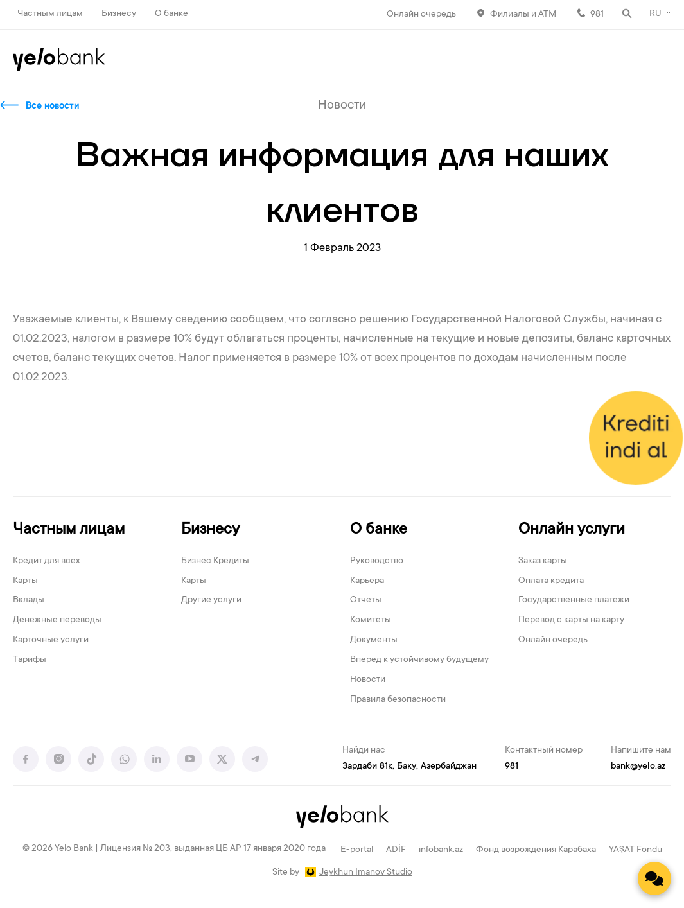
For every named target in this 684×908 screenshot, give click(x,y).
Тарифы (29, 660)
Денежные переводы (57, 620)
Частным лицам (50, 14)
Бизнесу (118, 14)
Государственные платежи (573, 600)
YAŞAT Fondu (635, 850)
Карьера (367, 581)
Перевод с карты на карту (571, 620)
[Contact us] (654, 878)
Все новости (52, 106)
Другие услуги (211, 600)
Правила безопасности (398, 700)
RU (655, 14)
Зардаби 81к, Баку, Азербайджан (409, 767)
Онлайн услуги (571, 530)
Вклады (28, 600)
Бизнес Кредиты (215, 561)
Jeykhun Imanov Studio (365, 873)
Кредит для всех (46, 561)
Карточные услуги (51, 640)
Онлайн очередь (421, 15)
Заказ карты (542, 561)
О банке (171, 14)
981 (597, 15)
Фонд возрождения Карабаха (536, 850)
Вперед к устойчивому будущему (419, 660)
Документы (374, 640)
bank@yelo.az (638, 767)
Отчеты (365, 600)
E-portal (356, 850)
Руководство (376, 561)
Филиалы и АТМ (523, 15)
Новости (367, 680)
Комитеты (370, 620)
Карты (25, 581)
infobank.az (441, 850)
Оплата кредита (551, 581)
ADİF (396, 850)
